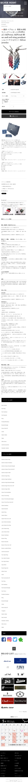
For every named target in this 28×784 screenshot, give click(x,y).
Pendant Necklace (4, 26)
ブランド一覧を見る (23, 711)
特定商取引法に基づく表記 (19, 770)
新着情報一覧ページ (4, 765)
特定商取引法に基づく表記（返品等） (9, 184)
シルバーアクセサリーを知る (5, 760)
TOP (7, 13)
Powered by (14, 781)
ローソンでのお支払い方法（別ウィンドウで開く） (11, 358)
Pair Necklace (3, 24)
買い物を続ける (5, 190)
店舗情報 (2, 763)
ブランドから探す (3, 768)
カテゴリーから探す (18, 768)
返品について (3, 755)
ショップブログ (3, 770)
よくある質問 (17, 763)
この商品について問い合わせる (8, 188)
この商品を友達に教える (6, 186)
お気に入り (14, 116)
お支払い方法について (18, 755)
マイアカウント (3, 773)
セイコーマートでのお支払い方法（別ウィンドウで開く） (12, 360)
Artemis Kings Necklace (5, 22)
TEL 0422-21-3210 (19, 13)
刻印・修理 (11, 13)
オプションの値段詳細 (6, 181)
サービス (16, 760)
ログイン (16, 773)
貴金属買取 (16, 765)
